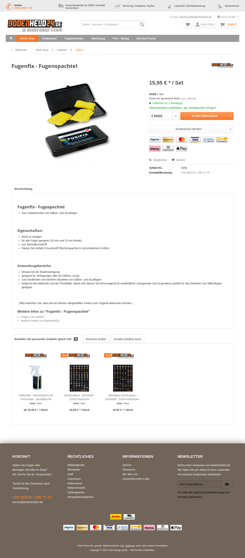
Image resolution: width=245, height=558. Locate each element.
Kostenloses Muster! (203, 128)
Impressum (74, 478)
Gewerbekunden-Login (136, 478)
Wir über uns (130, 474)
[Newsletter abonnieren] (227, 484)
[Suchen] (142, 24)
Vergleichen (158, 160)
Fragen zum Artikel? (31, 316)
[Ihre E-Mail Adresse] (200, 484)
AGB (70, 474)
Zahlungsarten (76, 492)
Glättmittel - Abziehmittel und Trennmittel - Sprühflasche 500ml (36, 397)
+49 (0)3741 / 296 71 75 (195, 172)
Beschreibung (23, 188)
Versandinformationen (81, 496)
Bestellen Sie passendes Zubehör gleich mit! (46, 339)
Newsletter (74, 469)
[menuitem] (113, 24)
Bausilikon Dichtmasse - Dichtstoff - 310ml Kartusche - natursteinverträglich (122, 397)
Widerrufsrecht (76, 487)
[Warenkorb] (228, 24)
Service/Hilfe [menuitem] (227, 17)
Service (126, 465)
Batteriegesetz (76, 465)
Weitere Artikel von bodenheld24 (38, 320)
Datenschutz (75, 483)
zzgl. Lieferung (188, 98)
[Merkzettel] (188, 24)
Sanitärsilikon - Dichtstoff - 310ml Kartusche (79, 397)
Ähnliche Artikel (96, 339)
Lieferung (130, 545)
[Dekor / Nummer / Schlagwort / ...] (113, 24)
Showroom (128, 469)
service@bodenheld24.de (195, 17)
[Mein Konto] (205, 24)
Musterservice (232, 6)
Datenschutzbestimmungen (209, 492)
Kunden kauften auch (127, 339)
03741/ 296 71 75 (23, 8)
